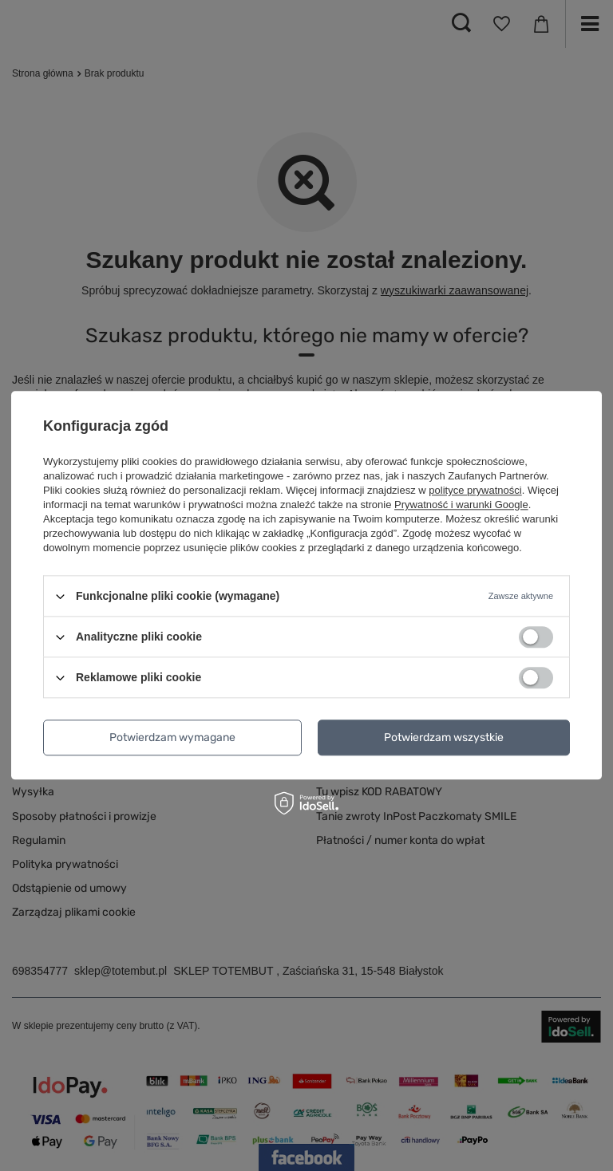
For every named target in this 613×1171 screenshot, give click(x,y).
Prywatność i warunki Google (461, 505)
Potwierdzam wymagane (172, 737)
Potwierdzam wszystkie (444, 737)
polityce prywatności (475, 490)
